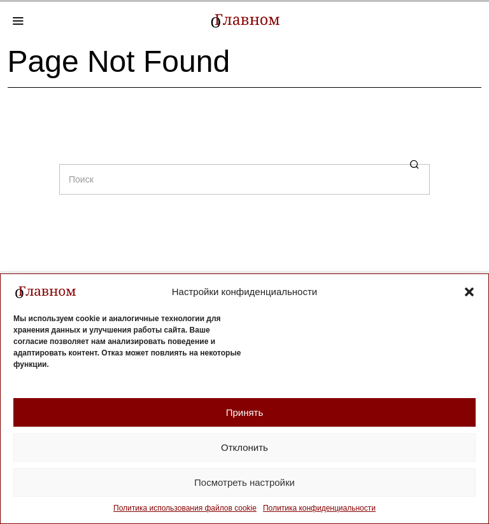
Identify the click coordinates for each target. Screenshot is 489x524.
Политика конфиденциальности (319, 508)
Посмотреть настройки (244, 482)
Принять (245, 412)
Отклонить (244, 447)
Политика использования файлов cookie (185, 508)
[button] (469, 292)
